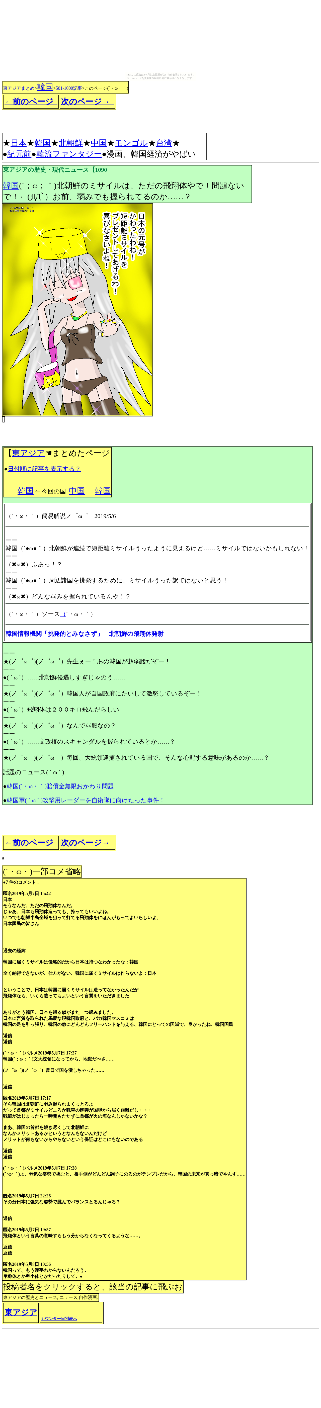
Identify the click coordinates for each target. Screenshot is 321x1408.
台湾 (164, 142)
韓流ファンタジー (69, 153)
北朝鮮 (71, 142)
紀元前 (19, 153)
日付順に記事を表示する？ (44, 469)
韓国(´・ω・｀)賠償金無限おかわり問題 (60, 786)
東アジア (28, 453)
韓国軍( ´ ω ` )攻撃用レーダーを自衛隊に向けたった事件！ (86, 800)
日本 (19, 142)
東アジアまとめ (19, 88)
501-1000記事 (69, 88)
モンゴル (131, 142)
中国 (99, 142)
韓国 (45, 87)
